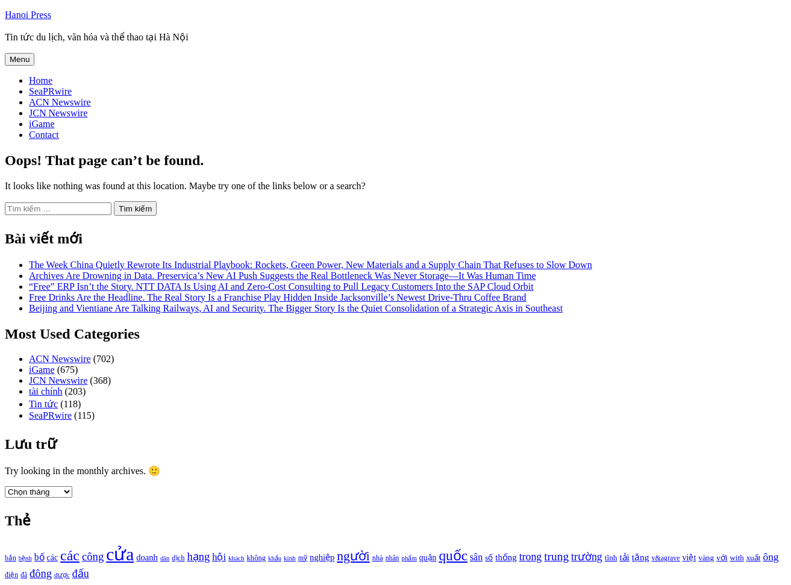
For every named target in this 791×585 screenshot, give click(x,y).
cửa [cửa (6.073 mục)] (120, 554)
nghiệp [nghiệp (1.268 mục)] (322, 557)
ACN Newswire (60, 102)
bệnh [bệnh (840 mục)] (25, 558)
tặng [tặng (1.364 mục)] (640, 557)
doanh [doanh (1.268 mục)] (147, 557)
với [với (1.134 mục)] (721, 557)
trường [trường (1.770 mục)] (586, 557)
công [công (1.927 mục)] (93, 556)
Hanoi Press (28, 15)
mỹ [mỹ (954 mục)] (302, 558)
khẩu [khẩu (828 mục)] (274, 558)
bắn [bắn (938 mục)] (10, 558)
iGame (42, 124)
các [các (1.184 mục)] (52, 557)
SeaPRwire (50, 91)
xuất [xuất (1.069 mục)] (753, 557)
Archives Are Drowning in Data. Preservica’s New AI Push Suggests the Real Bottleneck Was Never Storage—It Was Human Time (282, 276)
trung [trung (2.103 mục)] (556, 556)
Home (40, 80)
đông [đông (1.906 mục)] (41, 574)
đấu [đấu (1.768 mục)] (80, 574)
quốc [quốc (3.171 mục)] (453, 555)
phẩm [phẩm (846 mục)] (409, 558)
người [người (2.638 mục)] (353, 556)
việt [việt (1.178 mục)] (689, 557)
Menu (20, 59)
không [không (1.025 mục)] (256, 558)
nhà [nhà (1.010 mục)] (377, 558)
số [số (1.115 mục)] (489, 557)
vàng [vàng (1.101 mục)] (706, 557)
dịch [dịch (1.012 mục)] (178, 558)
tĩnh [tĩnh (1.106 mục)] (611, 557)
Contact (44, 135)
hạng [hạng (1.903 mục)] (198, 557)
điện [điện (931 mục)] (11, 575)
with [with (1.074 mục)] (737, 557)
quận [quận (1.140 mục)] (428, 557)
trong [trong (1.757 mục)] (530, 557)
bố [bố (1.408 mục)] (39, 557)
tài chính (46, 391)
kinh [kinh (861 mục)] (290, 558)
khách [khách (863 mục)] (236, 558)
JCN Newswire (58, 113)
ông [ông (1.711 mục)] (770, 557)
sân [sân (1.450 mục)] (476, 557)
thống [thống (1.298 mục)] (505, 557)
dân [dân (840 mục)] (164, 558)
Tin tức (43, 404)
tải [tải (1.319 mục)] (624, 557)
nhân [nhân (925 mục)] (392, 558)
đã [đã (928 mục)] (23, 575)
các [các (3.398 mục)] (70, 555)
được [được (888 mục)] (62, 574)
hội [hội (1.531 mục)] (219, 557)
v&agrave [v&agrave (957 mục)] (665, 558)
